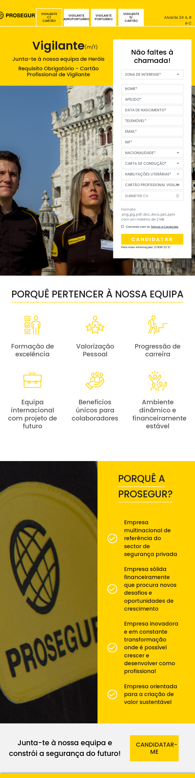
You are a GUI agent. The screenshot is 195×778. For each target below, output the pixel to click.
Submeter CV (136, 195)
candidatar (152, 239)
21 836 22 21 (162, 247)
